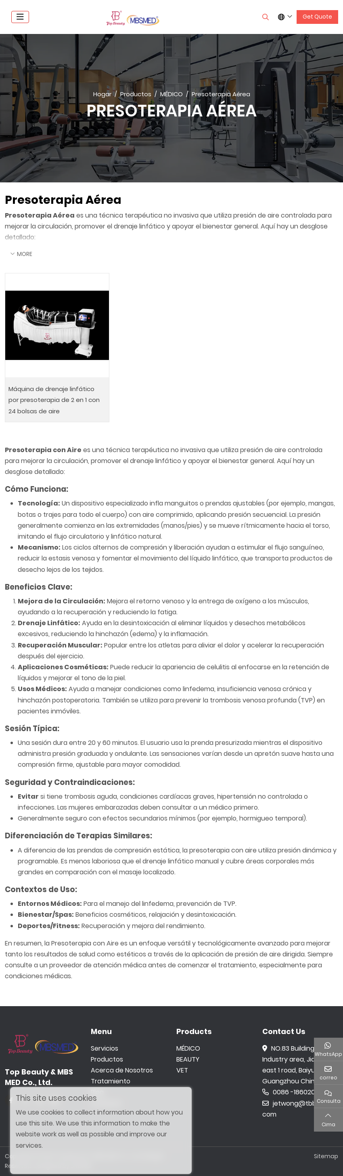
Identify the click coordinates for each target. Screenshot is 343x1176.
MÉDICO (188, 1048)
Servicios (104, 1048)
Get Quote (317, 17)
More (24, 254)
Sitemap (326, 1156)
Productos (107, 1059)
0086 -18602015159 (296, 1092)
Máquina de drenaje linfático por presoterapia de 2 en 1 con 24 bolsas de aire (54, 400)
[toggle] (20, 17)
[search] (264, 17)
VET (182, 1070)
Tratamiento (110, 1081)
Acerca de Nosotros (122, 1070)
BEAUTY (187, 1059)
